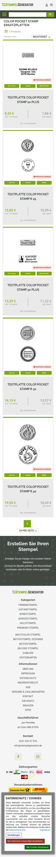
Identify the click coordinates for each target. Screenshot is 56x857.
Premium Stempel (28, 627)
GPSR (28, 710)
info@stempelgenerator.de (28, 745)
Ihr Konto (28, 701)
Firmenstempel (28, 605)
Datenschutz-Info (17, 830)
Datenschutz (28, 678)
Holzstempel (28, 623)
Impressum (45, 830)
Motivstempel (28, 643)
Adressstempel (28, 618)
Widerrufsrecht (28, 682)
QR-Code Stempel (28, 648)
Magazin (28, 705)
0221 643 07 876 (28, 741)
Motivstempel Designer (28, 639)
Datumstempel (28, 609)
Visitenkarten (28, 657)
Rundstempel (28, 614)
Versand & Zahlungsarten (28, 691)
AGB (28, 687)
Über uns (28, 669)
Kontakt (28, 696)
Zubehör (28, 653)
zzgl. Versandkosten (28, 123)
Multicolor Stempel (28, 634)
